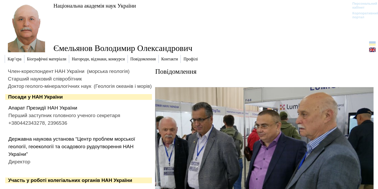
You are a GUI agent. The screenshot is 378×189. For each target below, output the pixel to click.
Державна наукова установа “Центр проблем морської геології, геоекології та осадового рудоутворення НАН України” (71, 146)
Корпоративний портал (362, 15)
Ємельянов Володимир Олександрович (122, 48)
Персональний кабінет (362, 5)
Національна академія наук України (94, 6)
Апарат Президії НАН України (42, 108)
